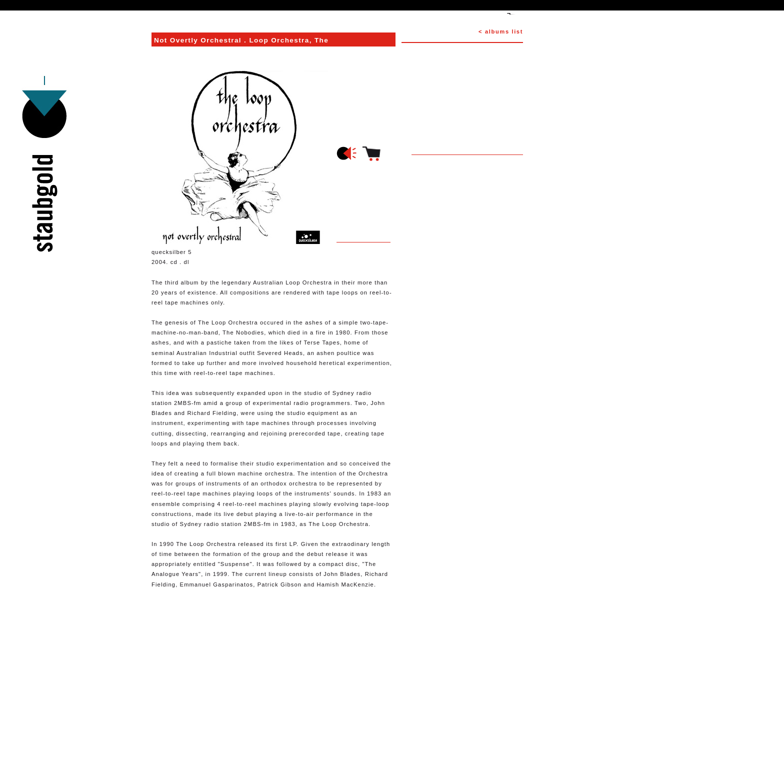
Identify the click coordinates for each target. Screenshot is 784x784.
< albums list (500, 31)
